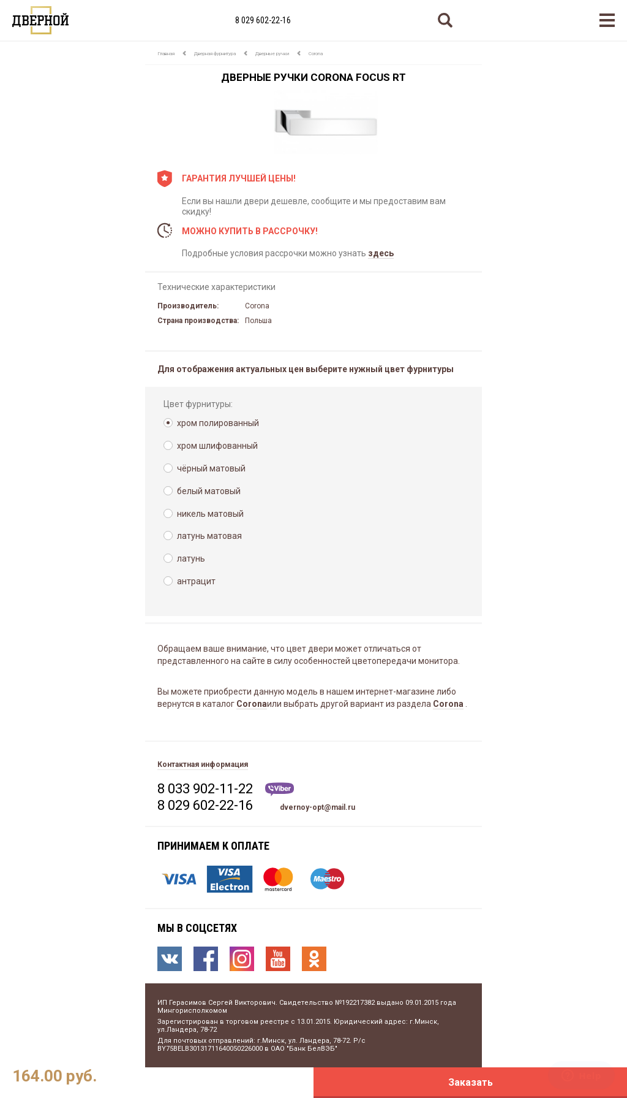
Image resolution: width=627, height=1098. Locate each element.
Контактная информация (202, 764)
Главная (166, 53)
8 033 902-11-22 (205, 788)
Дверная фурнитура (215, 53)
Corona (316, 53)
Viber (280, 789)
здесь (381, 253)
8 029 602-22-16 (263, 20)
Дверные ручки (272, 53)
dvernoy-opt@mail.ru (317, 807)
